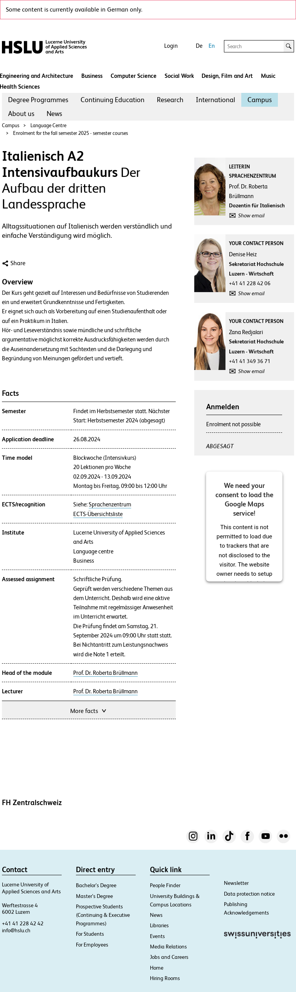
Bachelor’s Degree (96, 885)
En (212, 45)
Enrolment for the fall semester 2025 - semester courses (70, 133)
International (215, 100)
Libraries (159, 925)
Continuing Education (113, 100)
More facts (89, 710)
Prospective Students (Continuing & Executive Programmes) (103, 914)
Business (92, 75)
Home (156, 968)
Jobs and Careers (169, 957)
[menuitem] (38, 100)
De (199, 45)
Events (157, 936)
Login (171, 45)
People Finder (165, 885)
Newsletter (236, 883)
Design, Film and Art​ (227, 75)
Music (268, 75)
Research (170, 100)
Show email (251, 215)
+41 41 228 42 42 (23, 923)
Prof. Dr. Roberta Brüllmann (105, 673)
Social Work (179, 75)
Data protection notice (249, 894)
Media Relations (168, 946)
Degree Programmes (38, 100)
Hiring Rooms (165, 978)
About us (21, 113)
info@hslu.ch (16, 930)
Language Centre (48, 125)
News (54, 113)
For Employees (92, 945)
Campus (259, 100)
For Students (90, 934)
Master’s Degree (94, 896)
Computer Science (133, 75)
